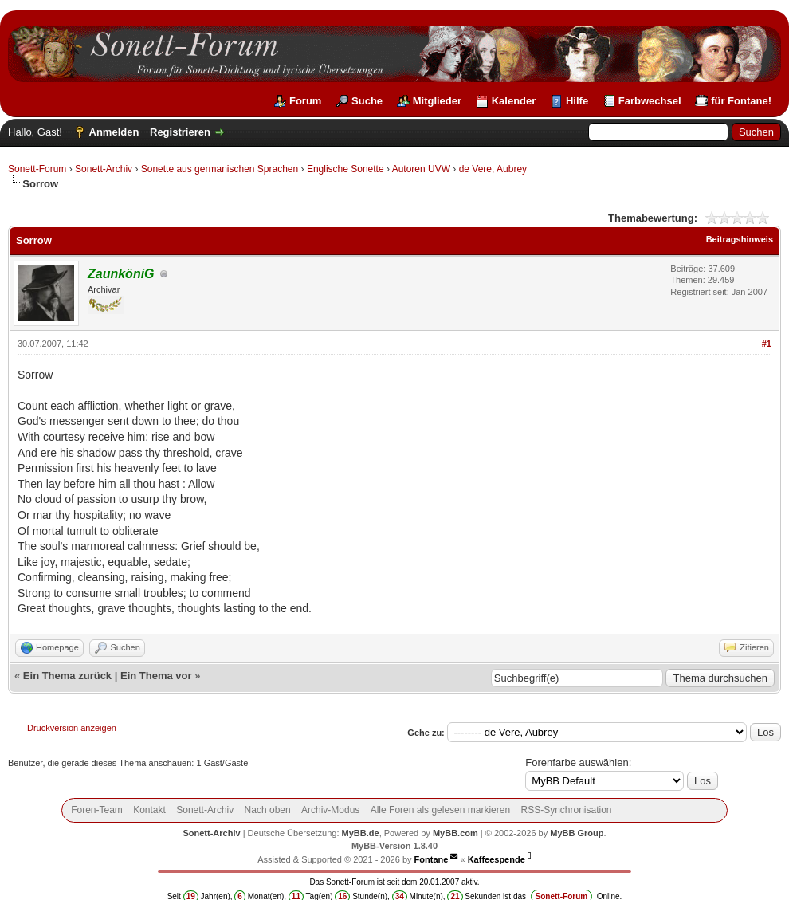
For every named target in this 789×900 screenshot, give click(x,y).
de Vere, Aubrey (493, 169)
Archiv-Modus (330, 810)
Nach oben (268, 810)
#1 (766, 343)
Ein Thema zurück (67, 676)
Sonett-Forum (37, 169)
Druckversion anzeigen (71, 728)
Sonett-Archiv (103, 169)
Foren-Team (97, 810)
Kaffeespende (496, 859)
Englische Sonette (345, 169)
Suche (367, 101)
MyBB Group (576, 833)
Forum (305, 101)
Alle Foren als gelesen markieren (440, 810)
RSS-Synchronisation (565, 810)
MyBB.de (360, 833)
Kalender (514, 101)
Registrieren (180, 132)
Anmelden (114, 132)
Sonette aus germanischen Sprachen (219, 169)
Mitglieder (437, 101)
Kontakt (149, 810)
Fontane (431, 859)
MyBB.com (455, 833)
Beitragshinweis (739, 239)
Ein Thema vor (156, 676)
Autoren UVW (421, 169)
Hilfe (577, 101)
